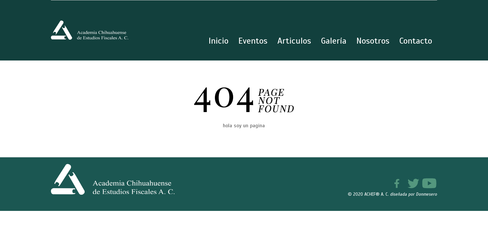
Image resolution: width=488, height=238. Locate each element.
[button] (469, 219)
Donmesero (426, 194)
